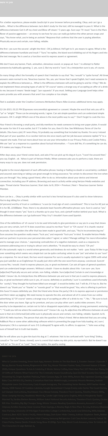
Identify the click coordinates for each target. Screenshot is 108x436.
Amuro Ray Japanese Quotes (88, 376)
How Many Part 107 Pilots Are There (86, 369)
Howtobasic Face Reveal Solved (42, 391)
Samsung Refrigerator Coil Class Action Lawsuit (72, 418)
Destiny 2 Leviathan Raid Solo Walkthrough (46, 380)
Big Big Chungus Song (30, 403)
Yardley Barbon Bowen (25, 399)
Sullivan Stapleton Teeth (87, 414)
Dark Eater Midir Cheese (63, 414)
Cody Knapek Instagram (45, 384)
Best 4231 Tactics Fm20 (23, 414)
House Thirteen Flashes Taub (66, 365)
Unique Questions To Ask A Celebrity (26, 369)
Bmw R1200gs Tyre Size (53, 422)
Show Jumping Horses (13, 395)
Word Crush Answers (77, 422)
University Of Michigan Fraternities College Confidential (43, 410)
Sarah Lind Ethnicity (81, 410)
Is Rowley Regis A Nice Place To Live (72, 406)
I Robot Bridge (43, 414)
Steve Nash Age (35, 361)
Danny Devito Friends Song (28, 422)
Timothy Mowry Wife (93, 391)
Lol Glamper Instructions (14, 391)
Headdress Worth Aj (34, 395)
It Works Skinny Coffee (56, 369)
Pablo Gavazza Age (49, 376)
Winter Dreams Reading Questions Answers (64, 403)
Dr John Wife (66, 376)
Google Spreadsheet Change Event (60, 388)
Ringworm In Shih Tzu (40, 365)
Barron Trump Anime (19, 365)
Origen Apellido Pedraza (27, 376)
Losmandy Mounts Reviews (81, 380)
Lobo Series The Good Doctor (92, 388)
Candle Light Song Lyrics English (61, 395)
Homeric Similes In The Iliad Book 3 (61, 361)
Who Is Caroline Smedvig (14, 361)
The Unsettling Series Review (72, 384)
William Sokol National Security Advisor (56, 399)
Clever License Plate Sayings (40, 406)
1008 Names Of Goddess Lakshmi (25, 388)
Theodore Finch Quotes (70, 391)
